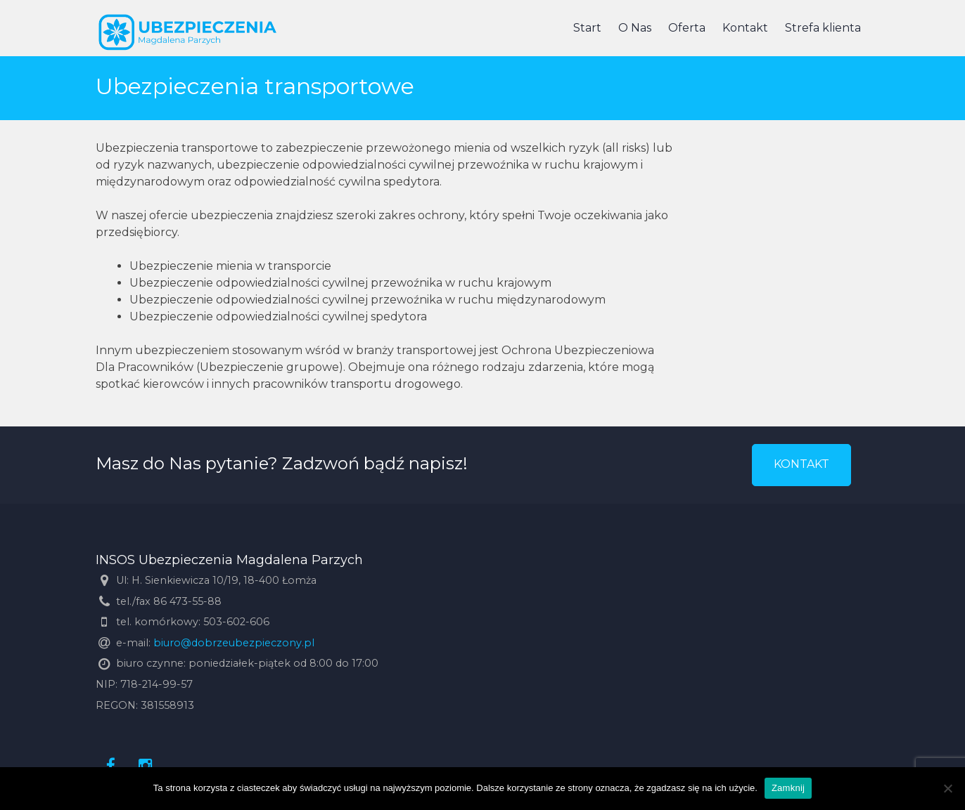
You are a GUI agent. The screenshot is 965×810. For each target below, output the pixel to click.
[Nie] (947, 788)
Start (587, 27)
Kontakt (745, 27)
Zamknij (788, 788)
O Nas (634, 27)
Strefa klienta (823, 27)
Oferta (686, 27)
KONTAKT (801, 464)
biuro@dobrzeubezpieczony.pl (233, 642)
